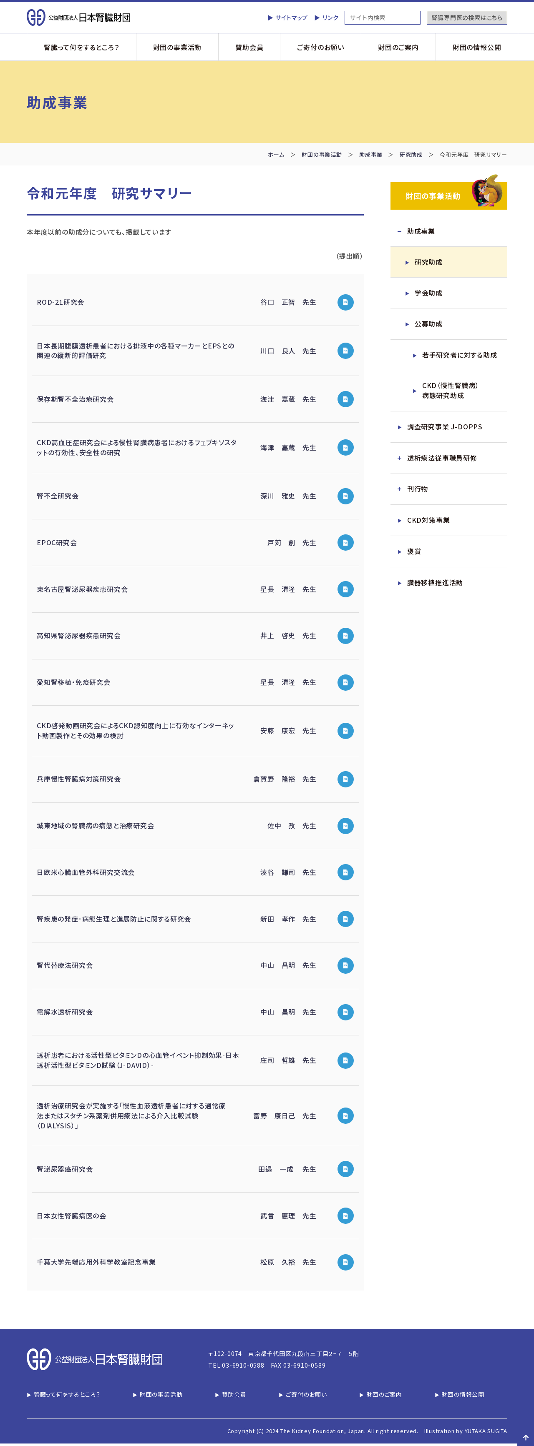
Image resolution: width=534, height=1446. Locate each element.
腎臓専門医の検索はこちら (467, 17)
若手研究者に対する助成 (459, 356)
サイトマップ (291, 17)
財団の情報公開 (477, 47)
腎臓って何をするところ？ (81, 47)
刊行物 (417, 490)
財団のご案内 (398, 47)
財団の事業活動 (177, 47)
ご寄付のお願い (320, 47)
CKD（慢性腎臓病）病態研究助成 (450, 391)
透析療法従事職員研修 (442, 459)
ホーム (276, 154)
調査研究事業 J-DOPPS (445, 428)
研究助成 (411, 154)
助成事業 (370, 154)
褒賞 (414, 553)
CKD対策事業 (428, 521)
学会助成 (429, 293)
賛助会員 (249, 47)
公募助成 (429, 324)
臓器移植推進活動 (435, 584)
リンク (330, 17)
